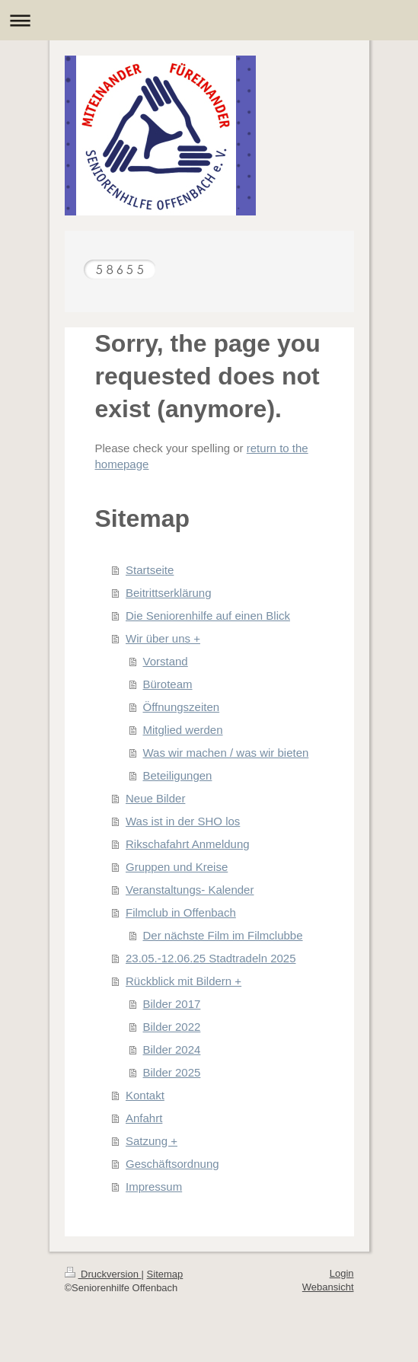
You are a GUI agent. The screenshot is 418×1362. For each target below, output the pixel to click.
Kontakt (145, 1095)
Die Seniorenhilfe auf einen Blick (208, 615)
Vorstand (165, 661)
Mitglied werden (183, 729)
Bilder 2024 (172, 1049)
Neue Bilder (155, 798)
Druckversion (103, 1274)
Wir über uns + (163, 638)
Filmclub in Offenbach (181, 912)
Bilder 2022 (172, 1026)
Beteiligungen (177, 775)
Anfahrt (144, 1118)
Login (342, 1273)
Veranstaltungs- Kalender (190, 889)
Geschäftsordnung (172, 1163)
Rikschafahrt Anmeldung (188, 843)
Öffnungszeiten (181, 706)
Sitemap (165, 1274)
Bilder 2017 (172, 1003)
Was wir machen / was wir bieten (226, 752)
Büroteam (168, 684)
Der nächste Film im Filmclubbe (223, 935)
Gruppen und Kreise (177, 866)
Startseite (150, 569)
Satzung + (151, 1140)
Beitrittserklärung (169, 592)
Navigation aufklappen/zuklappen (209, 20)
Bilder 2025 (172, 1072)
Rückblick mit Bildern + (183, 980)
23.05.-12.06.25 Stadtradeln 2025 (211, 958)
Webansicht (328, 1287)
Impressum (154, 1186)
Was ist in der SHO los (183, 821)
